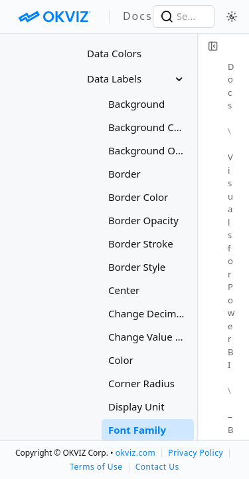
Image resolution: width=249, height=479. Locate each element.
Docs (231, 86)
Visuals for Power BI (231, 261)
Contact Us (157, 466)
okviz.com (135, 452)
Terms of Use (96, 466)
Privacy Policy (195, 452)
